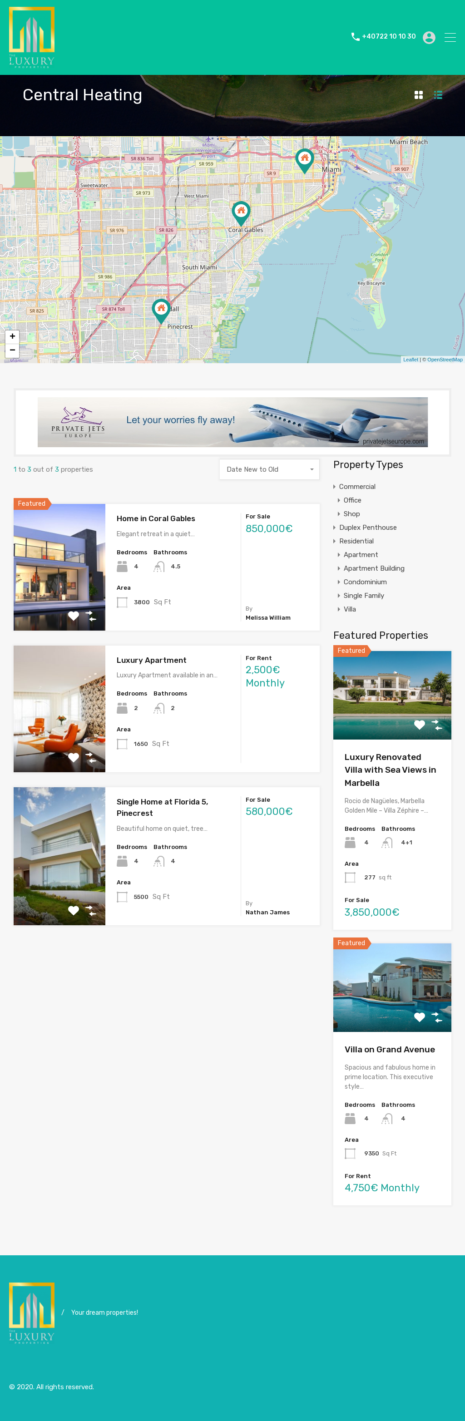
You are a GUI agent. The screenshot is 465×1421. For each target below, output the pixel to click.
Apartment (361, 555)
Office (352, 500)
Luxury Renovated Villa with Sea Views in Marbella (390, 770)
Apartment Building (374, 568)
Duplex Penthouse (368, 527)
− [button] (12, 351)
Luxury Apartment (152, 660)
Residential (356, 541)
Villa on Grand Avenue (390, 1049)
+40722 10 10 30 (389, 37)
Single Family (364, 596)
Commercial (357, 487)
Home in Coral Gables (156, 518)
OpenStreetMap (445, 359)
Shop (352, 514)
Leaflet (410, 359)
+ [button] (12, 337)
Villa (350, 609)
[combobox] (270, 469)
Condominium (365, 582)
